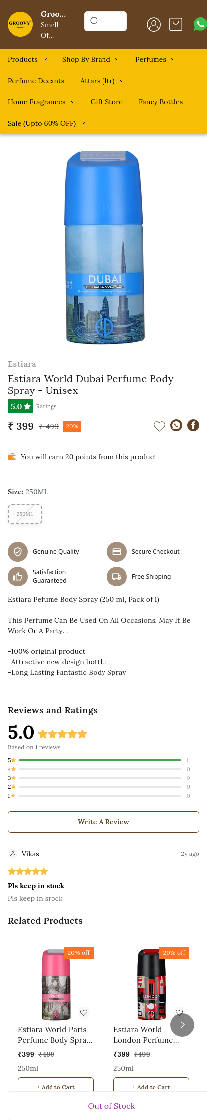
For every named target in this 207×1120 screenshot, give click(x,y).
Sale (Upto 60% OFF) (42, 123)
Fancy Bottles (161, 101)
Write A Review (103, 821)
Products (23, 59)
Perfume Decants (36, 80)
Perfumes (150, 59)
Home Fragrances (37, 101)
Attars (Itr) (97, 80)
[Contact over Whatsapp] (200, 24)
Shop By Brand (86, 59)
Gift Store (107, 101)
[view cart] (176, 24)
